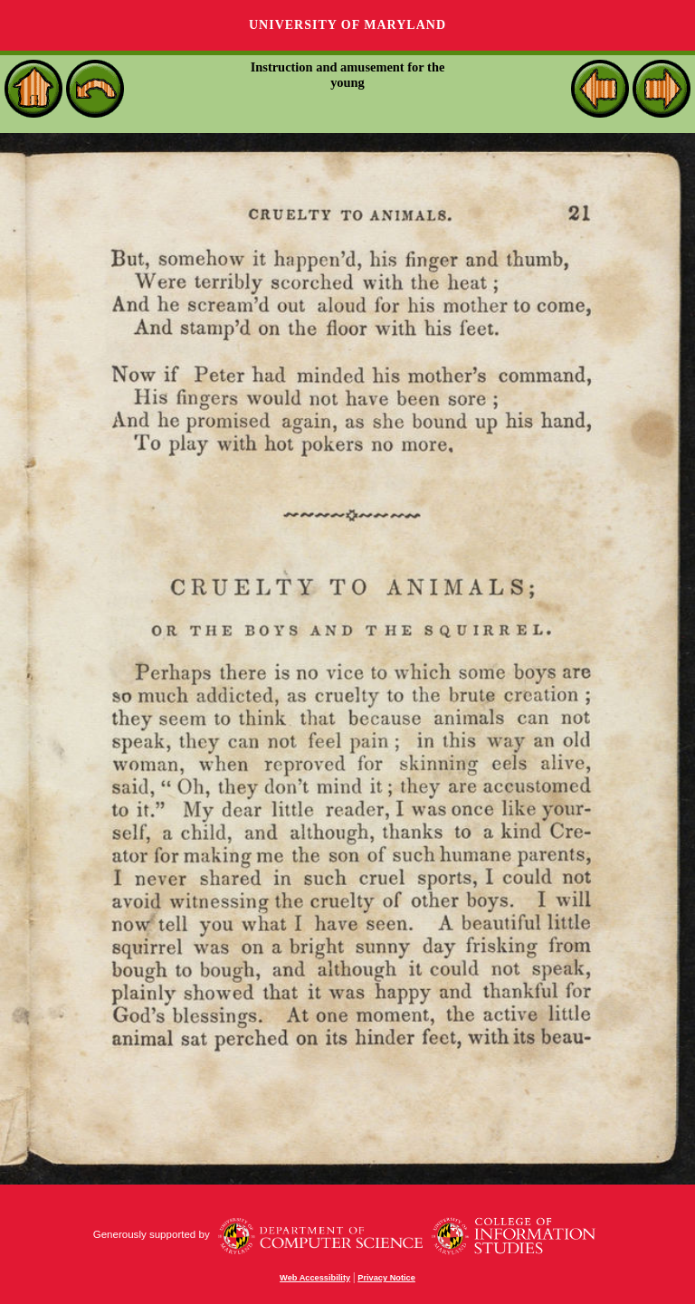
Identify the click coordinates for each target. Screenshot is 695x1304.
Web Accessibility (315, 1277)
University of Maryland (347, 25)
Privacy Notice (386, 1277)
